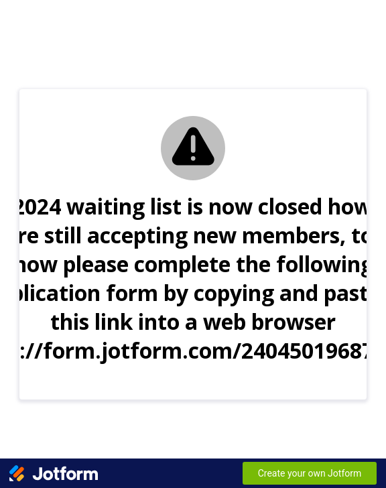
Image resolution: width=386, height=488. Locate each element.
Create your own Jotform (310, 473)
